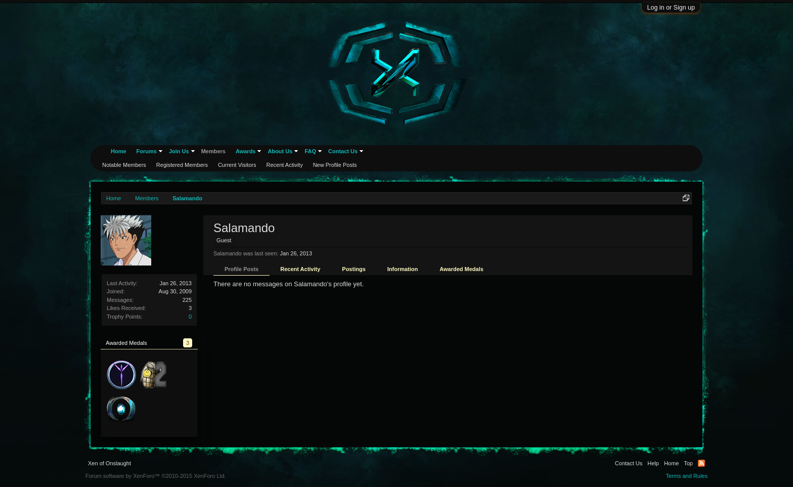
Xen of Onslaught (109, 463)
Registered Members (182, 165)
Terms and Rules (687, 476)
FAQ (310, 151)
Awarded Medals (461, 269)
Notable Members (124, 165)
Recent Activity (300, 269)
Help (653, 463)
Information (402, 269)
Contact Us (343, 151)
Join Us (179, 151)
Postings (353, 269)
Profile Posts (241, 269)
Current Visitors (237, 165)
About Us (280, 151)
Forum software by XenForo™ (155, 476)
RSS (701, 463)
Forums (147, 151)
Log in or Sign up (671, 7)
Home (118, 151)
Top (688, 463)
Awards (246, 151)
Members (213, 151)
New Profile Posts (335, 165)
